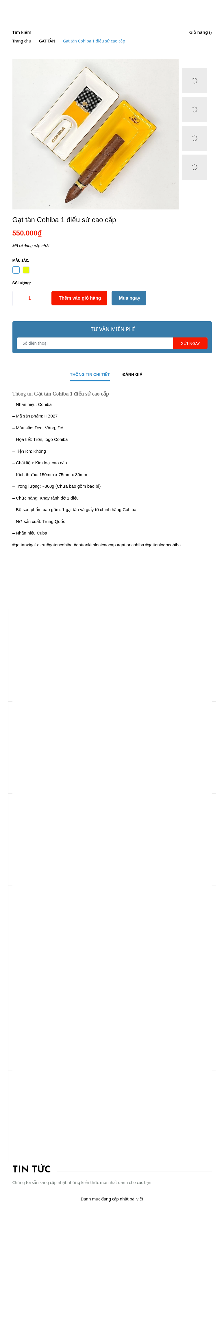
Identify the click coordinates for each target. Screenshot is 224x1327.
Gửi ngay (190, 343)
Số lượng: (21, 283)
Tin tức (31, 1170)
